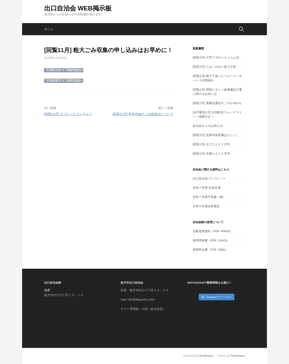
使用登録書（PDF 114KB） (211, 240)
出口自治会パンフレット (209, 178)
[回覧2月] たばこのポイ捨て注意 (214, 66)
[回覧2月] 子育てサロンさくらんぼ (216, 57)
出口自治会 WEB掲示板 (78, 8)
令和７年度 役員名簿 (207, 187)
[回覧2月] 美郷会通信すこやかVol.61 (217, 103)
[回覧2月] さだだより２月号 (211, 144)
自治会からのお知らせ (208, 125)
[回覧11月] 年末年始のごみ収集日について (143, 114)
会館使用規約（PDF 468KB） (213, 231)
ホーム (48, 29)
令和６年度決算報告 (206, 206)
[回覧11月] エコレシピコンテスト (68, 114)
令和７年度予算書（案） (209, 197)
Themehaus (237, 355)
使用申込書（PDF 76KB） (210, 249)
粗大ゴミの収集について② (63, 80)
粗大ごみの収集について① (63, 70)
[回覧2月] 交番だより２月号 (211, 153)
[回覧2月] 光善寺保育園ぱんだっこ (216, 135)
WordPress (206, 355)
